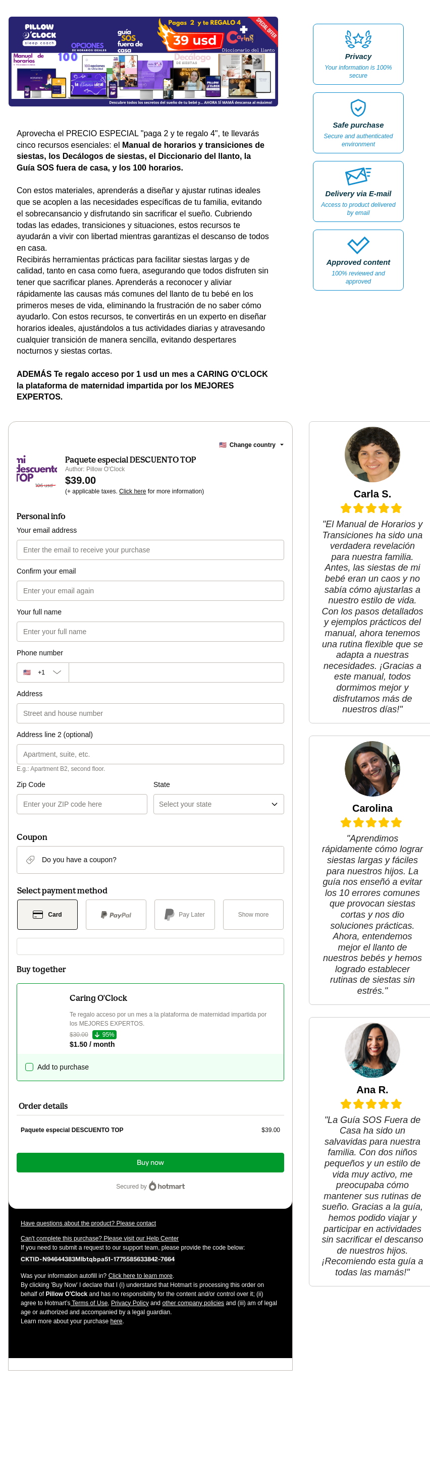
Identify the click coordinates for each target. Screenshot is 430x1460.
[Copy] (97, 1258)
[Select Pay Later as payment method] (184, 914)
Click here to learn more (141, 1275)
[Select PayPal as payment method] (116, 914)
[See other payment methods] (253, 914)
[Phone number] (176, 672)
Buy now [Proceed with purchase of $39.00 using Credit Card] (150, 1162)
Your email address (47, 530)
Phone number (40, 653)
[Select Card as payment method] (47, 914)
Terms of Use (89, 1303)
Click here (132, 491)
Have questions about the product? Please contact (88, 1223)
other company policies (193, 1303)
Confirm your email (46, 571)
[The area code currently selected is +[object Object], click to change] (43, 672)
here (116, 1321)
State (161, 784)
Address (29, 694)
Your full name (39, 612)
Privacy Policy (130, 1303)
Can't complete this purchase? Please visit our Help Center (100, 1238)
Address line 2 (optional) (55, 735)
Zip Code (31, 784)
